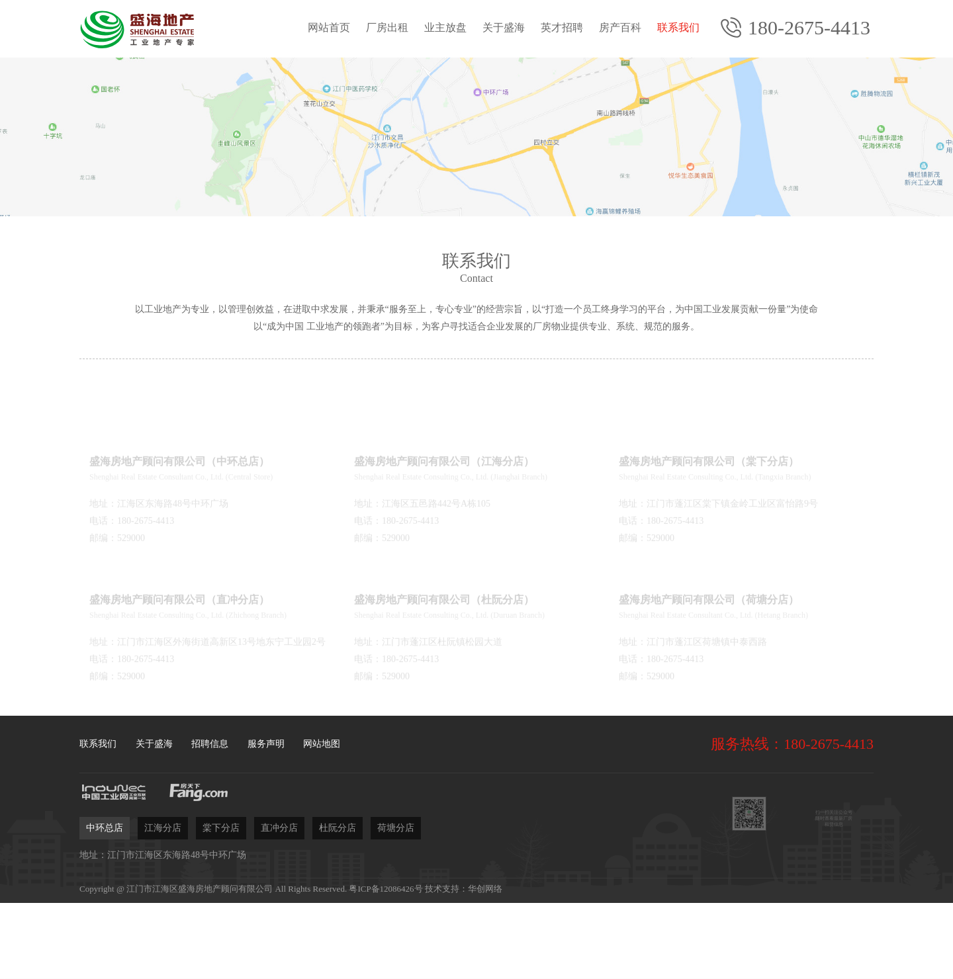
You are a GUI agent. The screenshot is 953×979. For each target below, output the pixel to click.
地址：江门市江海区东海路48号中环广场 (162, 855)
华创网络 (485, 889)
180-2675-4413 (809, 27)
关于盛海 (503, 27)
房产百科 (620, 27)
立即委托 (625, 932)
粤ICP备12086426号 (385, 889)
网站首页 (329, 27)
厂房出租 (387, 27)
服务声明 (266, 744)
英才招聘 (562, 27)
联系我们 (678, 27)
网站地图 (321, 744)
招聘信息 (209, 744)
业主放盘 (445, 27)
